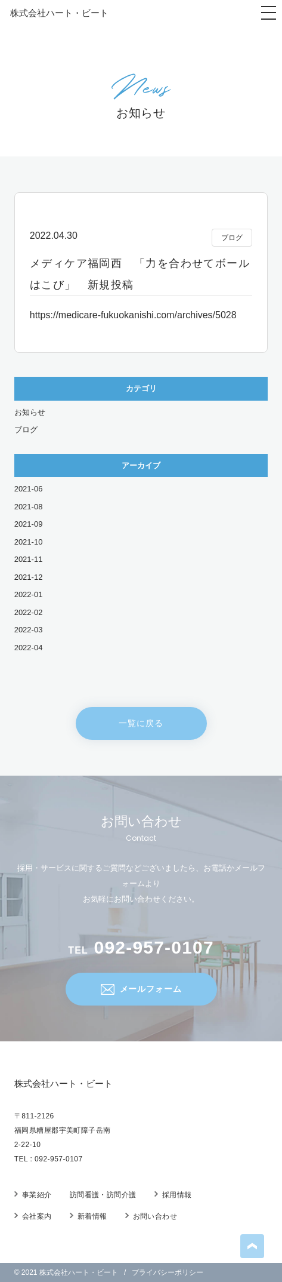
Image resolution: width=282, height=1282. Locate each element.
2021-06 (28, 488)
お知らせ (29, 412)
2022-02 (28, 612)
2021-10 (28, 541)
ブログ (26, 429)
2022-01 (28, 594)
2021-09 (28, 523)
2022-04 (28, 647)
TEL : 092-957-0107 (48, 1159)
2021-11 (28, 559)
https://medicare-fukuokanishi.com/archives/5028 (133, 315)
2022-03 (28, 629)
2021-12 (28, 577)
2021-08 (28, 506)
